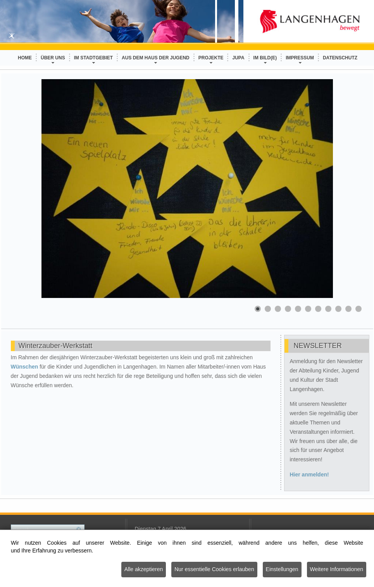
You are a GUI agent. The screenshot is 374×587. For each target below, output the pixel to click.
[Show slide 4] (288, 309)
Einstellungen (282, 570)
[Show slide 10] (348, 309)
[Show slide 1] (258, 309)
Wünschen (25, 367)
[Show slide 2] (268, 309)
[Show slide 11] (358, 309)
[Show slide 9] (338, 309)
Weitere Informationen (336, 570)
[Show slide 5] (298, 309)
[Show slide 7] (318, 309)
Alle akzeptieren (143, 570)
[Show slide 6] (308, 309)
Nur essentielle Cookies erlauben (214, 570)
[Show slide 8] (328, 309)
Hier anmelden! (309, 474)
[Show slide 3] (278, 309)
